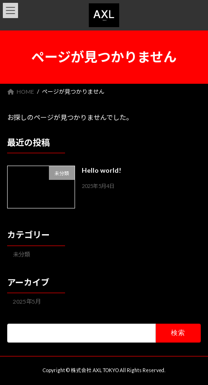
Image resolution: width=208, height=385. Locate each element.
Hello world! (101, 170)
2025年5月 (27, 301)
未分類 (21, 254)
